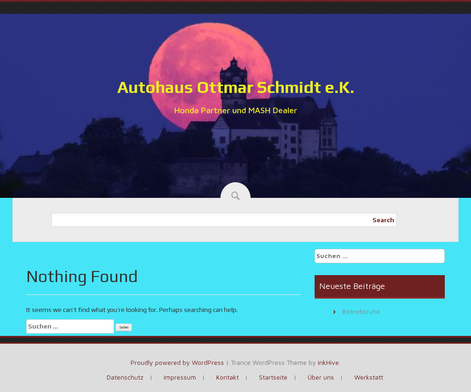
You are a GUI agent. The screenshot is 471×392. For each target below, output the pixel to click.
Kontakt (227, 377)
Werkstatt (368, 377)
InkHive (328, 362)
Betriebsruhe (361, 311)
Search (383, 220)
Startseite (273, 377)
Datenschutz (125, 377)
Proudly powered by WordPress (177, 362)
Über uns (321, 377)
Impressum (180, 377)
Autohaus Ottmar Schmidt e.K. (235, 87)
